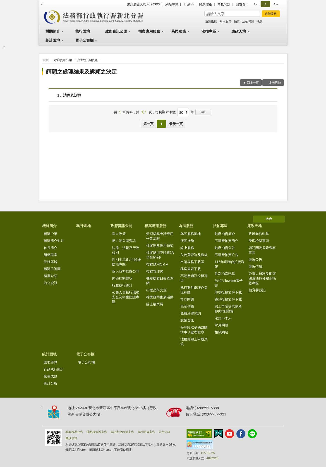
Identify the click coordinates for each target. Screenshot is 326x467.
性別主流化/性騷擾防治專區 (126, 261)
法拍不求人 (223, 318)
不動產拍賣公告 (226, 255)
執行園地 (82, 31)
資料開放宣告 (146, 432)
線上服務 (187, 248)
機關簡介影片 (54, 241)
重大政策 (119, 234)
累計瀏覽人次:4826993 (143, 4)
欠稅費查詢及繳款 (194, 255)
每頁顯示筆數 (165, 112)
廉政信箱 (255, 266)
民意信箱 (205, 4)
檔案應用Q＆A (157, 264)
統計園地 (53, 40)
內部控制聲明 (122, 278)
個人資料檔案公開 (125, 271)
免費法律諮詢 (190, 313)
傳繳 (259, 21)
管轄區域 (50, 262)
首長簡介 (50, 248)
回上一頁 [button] (253, 82)
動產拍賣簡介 (225, 234)
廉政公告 (255, 259)
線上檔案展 (154, 304)
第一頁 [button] (148, 124)
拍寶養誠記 (257, 290)
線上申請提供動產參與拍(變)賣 (228, 308)
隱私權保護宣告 (96, 432)
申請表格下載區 (192, 262)
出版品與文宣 (156, 290)
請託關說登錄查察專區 (262, 250)
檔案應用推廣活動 (159, 297)
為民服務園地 (190, 234)
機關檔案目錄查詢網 (159, 280)
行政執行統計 (122, 285)
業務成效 (50, 376)
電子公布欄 (84, 40)
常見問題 (224, 4)
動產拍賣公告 (225, 248)
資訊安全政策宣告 (122, 432)
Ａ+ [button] (275, 4)
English (189, 4)
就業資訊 (187, 320)
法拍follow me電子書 (229, 282)
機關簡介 (53, 31)
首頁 (45, 60)
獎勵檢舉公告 (74, 432)
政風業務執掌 (259, 234)
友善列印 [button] (275, 82)
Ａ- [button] (255, 4)
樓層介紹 (50, 276)
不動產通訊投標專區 (194, 278)
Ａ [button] (265, 4)
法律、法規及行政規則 (125, 250)
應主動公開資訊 (87, 60)
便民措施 (187, 241)
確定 (203, 111)
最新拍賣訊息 (225, 273)
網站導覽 (171, 4)
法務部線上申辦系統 (194, 341)
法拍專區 (208, 31)
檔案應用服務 (149, 31)
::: (42, 3)
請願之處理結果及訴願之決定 (81, 71)
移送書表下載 (190, 269)
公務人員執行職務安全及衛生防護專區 (125, 297)
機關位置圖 (52, 269)
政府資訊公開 (116, 31)
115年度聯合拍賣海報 (229, 264)
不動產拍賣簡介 (226, 241)
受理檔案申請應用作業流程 (159, 236)
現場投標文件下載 (228, 292)
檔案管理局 (154, 271)
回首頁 (240, 4)
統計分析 (50, 383)
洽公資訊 (248, 21)
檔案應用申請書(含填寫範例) (160, 254)
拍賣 (237, 21)
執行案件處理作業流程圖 (194, 289)
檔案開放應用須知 (159, 245)
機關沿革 (50, 234)
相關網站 (221, 332)
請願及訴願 (72, 95)
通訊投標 (211, 21)
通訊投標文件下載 (228, 299)
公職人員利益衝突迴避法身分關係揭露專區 (262, 278)
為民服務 (225, 21)
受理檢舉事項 (259, 241)
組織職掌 (50, 255)
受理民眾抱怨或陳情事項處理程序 (194, 329)
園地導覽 (50, 362)
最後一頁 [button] (176, 124)
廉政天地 (238, 31)
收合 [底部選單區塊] (269, 218)
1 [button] (161, 124)
